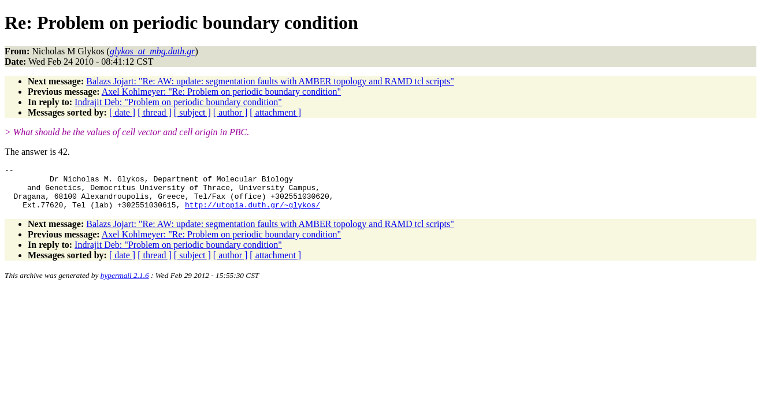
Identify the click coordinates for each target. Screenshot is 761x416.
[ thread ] (155, 112)
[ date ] (122, 112)
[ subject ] (192, 112)
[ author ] (230, 112)
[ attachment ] (275, 112)
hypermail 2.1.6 (125, 284)
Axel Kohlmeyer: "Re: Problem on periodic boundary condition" (221, 91)
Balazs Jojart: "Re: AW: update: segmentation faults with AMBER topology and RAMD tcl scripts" (270, 81)
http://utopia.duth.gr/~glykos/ (252, 213)
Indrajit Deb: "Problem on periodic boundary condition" (178, 102)
